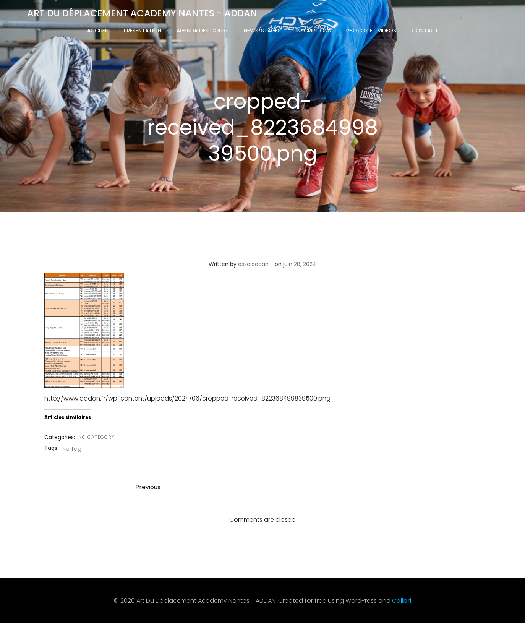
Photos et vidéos (371, 30)
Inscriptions (313, 30)
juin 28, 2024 (299, 264)
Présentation (142, 30)
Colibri (401, 600)
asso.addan (253, 264)
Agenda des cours (202, 30)
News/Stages (262, 30)
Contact (425, 30)
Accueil (98, 30)
